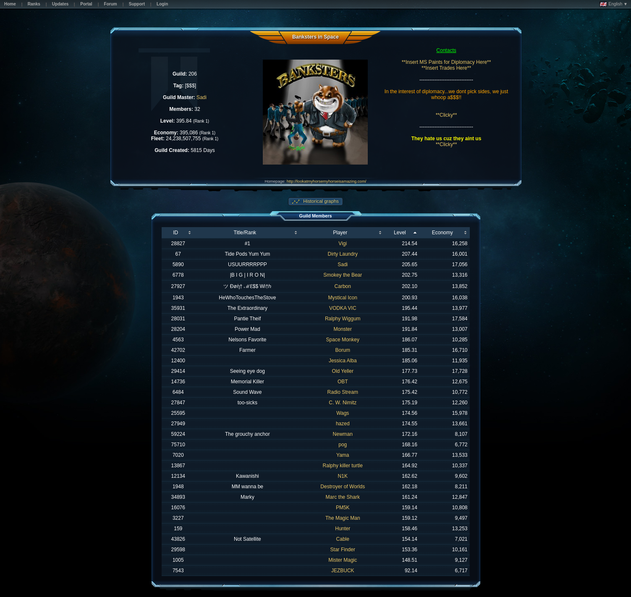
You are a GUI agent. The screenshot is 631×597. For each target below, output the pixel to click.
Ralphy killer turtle (343, 466)
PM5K (343, 508)
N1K (343, 476)
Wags (342, 413)
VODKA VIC (342, 308)
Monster (343, 329)
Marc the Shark (343, 497)
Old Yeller (342, 371)
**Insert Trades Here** (446, 68)
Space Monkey (342, 340)
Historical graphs (320, 201)
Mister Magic (342, 560)
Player (340, 233)
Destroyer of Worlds (342, 487)
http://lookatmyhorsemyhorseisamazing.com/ (327, 181)
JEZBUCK (342, 570)
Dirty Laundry (343, 254)
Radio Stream (342, 392)
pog (342, 445)
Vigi (342, 243)
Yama (342, 455)
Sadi (201, 97)
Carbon (343, 286)
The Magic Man (342, 518)
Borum (342, 350)
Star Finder (342, 549)
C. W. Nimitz (342, 403)
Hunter (342, 529)
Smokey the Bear (342, 275)
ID (175, 233)
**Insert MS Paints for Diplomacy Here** (446, 62)
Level (400, 233)
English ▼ (614, 4)
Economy (442, 233)
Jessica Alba (343, 361)
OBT (343, 382)
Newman (343, 434)
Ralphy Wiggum (343, 319)
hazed (343, 424)
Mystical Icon (342, 298)
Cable (342, 539)
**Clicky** (446, 115)
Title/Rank (245, 233)
